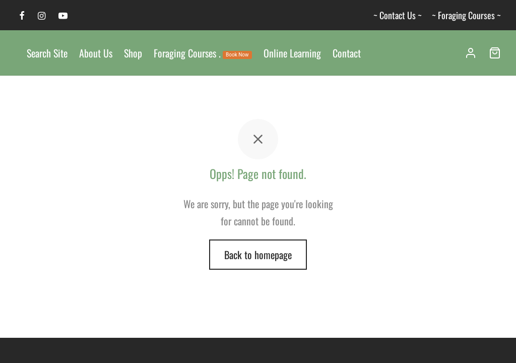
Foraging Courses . (203, 52)
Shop (133, 52)
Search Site (47, 52)
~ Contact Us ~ (397, 15)
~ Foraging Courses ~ (466, 15)
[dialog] (497, 343)
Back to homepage (258, 254)
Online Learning (292, 52)
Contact (347, 52)
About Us (95, 52)
